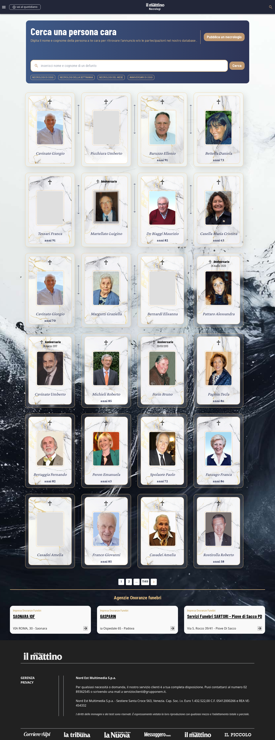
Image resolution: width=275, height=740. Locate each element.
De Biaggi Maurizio (162, 233)
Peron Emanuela (106, 474)
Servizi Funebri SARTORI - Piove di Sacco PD (224, 616)
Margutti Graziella (106, 313)
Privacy (27, 682)
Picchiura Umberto (106, 153)
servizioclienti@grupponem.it (145, 692)
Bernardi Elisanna (162, 313)
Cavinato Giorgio (50, 153)
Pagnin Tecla (218, 394)
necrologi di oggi (42, 77)
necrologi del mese (111, 77)
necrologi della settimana (76, 77)
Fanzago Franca (218, 474)
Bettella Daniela (218, 153)
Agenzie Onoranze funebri (137, 597)
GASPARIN (108, 616)
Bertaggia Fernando (50, 474)
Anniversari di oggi (141, 77)
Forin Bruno (162, 394)
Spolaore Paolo (162, 474)
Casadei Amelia (50, 554)
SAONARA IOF (24, 616)
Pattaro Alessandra (219, 313)
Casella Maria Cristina (218, 233)
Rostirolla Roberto (218, 554)
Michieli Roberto (106, 394)
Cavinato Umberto (50, 394)
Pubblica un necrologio (224, 37)
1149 (145, 581)
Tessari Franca (50, 233)
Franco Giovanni (106, 554)
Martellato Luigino (106, 233)
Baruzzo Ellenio (162, 153)
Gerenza (28, 678)
